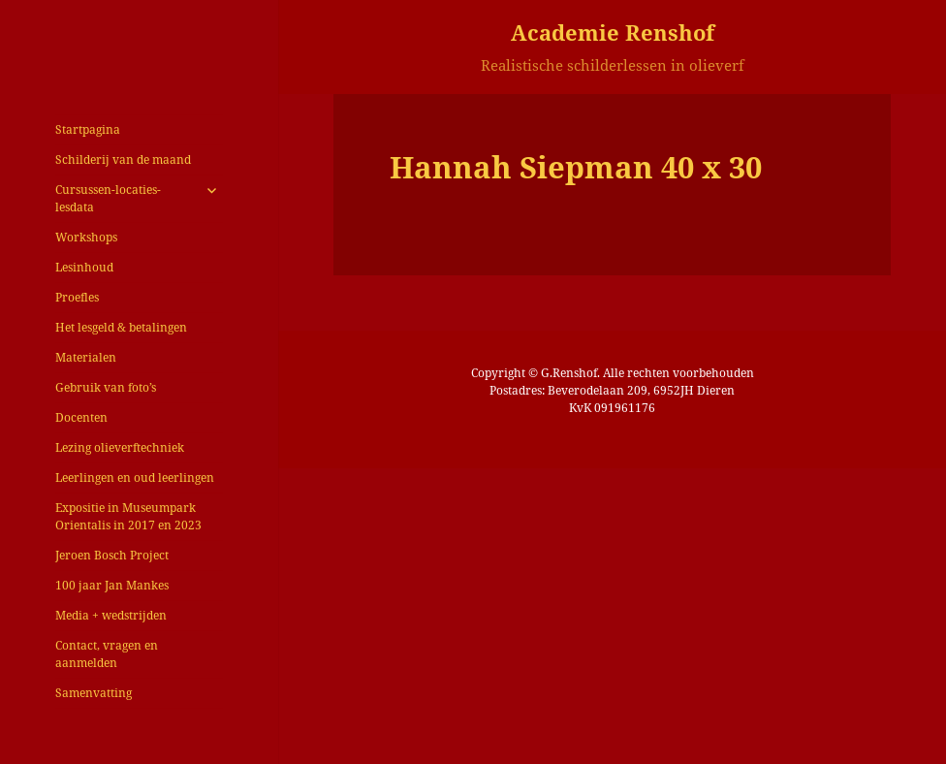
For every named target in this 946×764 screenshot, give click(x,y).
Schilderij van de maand (123, 159)
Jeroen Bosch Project (112, 555)
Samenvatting (93, 692)
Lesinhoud (84, 267)
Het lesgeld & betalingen (121, 327)
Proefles (77, 297)
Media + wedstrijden (111, 615)
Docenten (81, 417)
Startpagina (87, 129)
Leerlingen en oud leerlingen (134, 477)
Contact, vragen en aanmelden (106, 654)
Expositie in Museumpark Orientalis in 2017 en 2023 (128, 516)
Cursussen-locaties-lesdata (108, 198)
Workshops (86, 237)
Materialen (85, 357)
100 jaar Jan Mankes (112, 585)
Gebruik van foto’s (105, 387)
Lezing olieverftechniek (119, 447)
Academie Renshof (612, 32)
